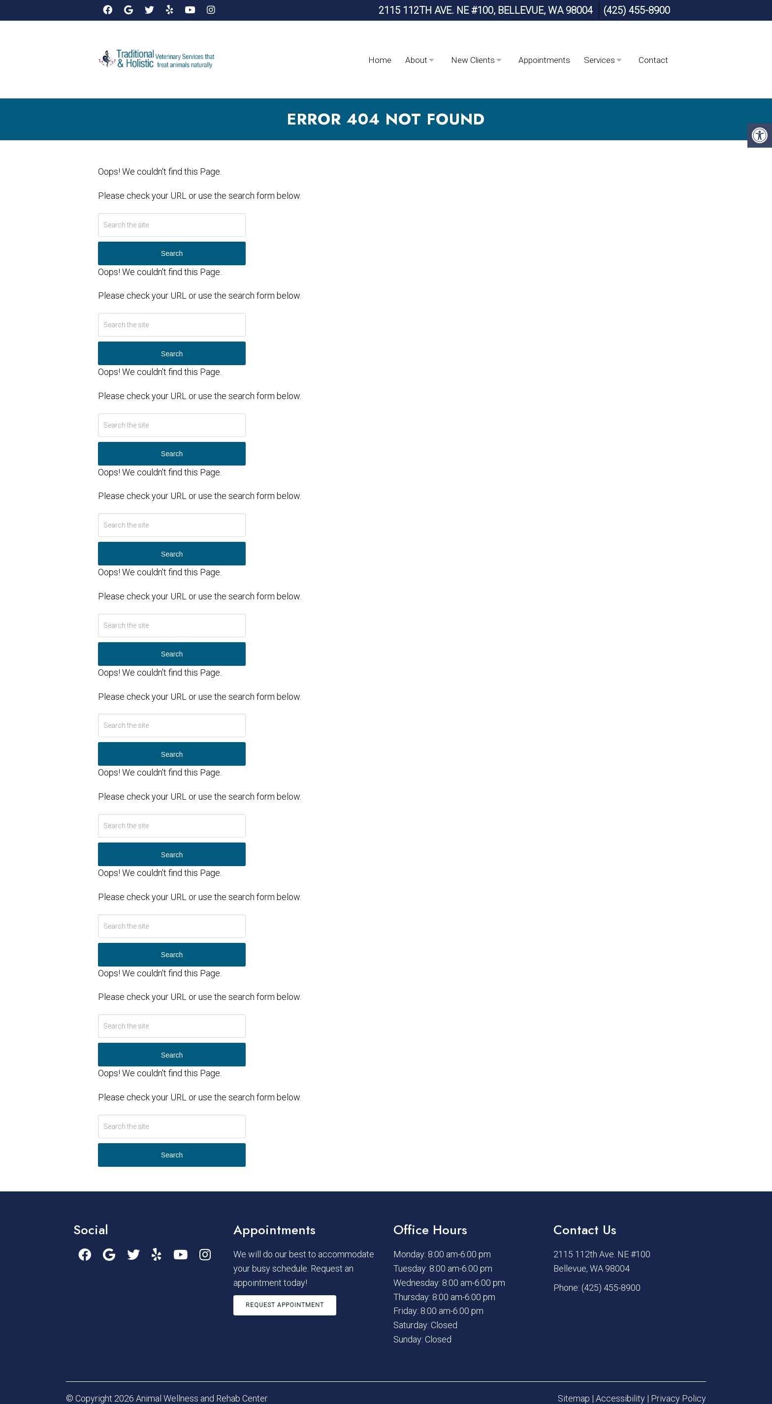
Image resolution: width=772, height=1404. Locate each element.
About (416, 42)
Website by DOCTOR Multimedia (644, 1382)
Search (172, 218)
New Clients (473, 42)
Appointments (544, 42)
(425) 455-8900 (636, 10)
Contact (653, 42)
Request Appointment (285, 1269)
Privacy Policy (678, 1363)
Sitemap (574, 1363)
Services (599, 42)
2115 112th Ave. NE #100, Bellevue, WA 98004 (486, 10)
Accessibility (620, 1363)
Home (379, 42)
